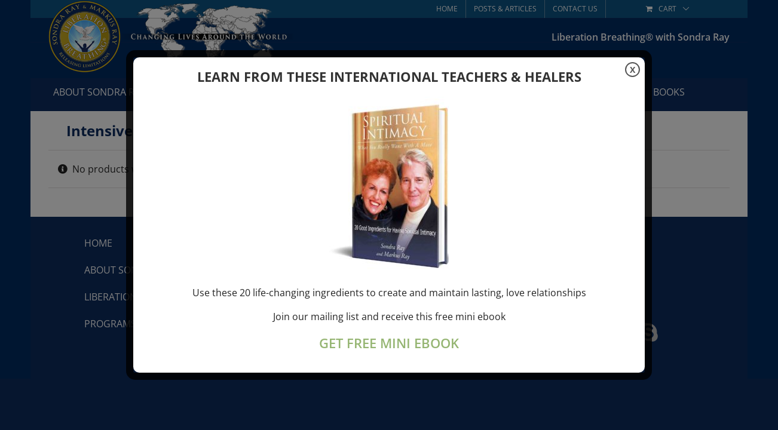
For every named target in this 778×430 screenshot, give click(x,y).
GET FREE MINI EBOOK (389, 343)
